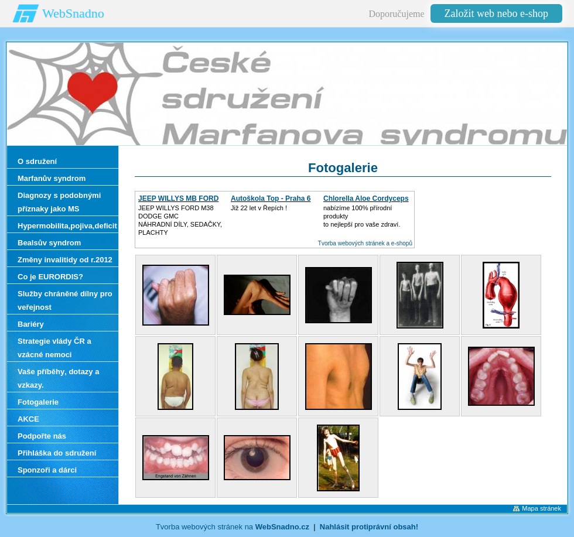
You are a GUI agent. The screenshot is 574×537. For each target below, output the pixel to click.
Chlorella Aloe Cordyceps (366, 198)
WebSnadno (73, 13)
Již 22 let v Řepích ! (259, 207)
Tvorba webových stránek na (232, 526)
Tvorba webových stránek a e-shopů (365, 243)
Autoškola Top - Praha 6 (270, 198)
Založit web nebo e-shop (496, 13)
